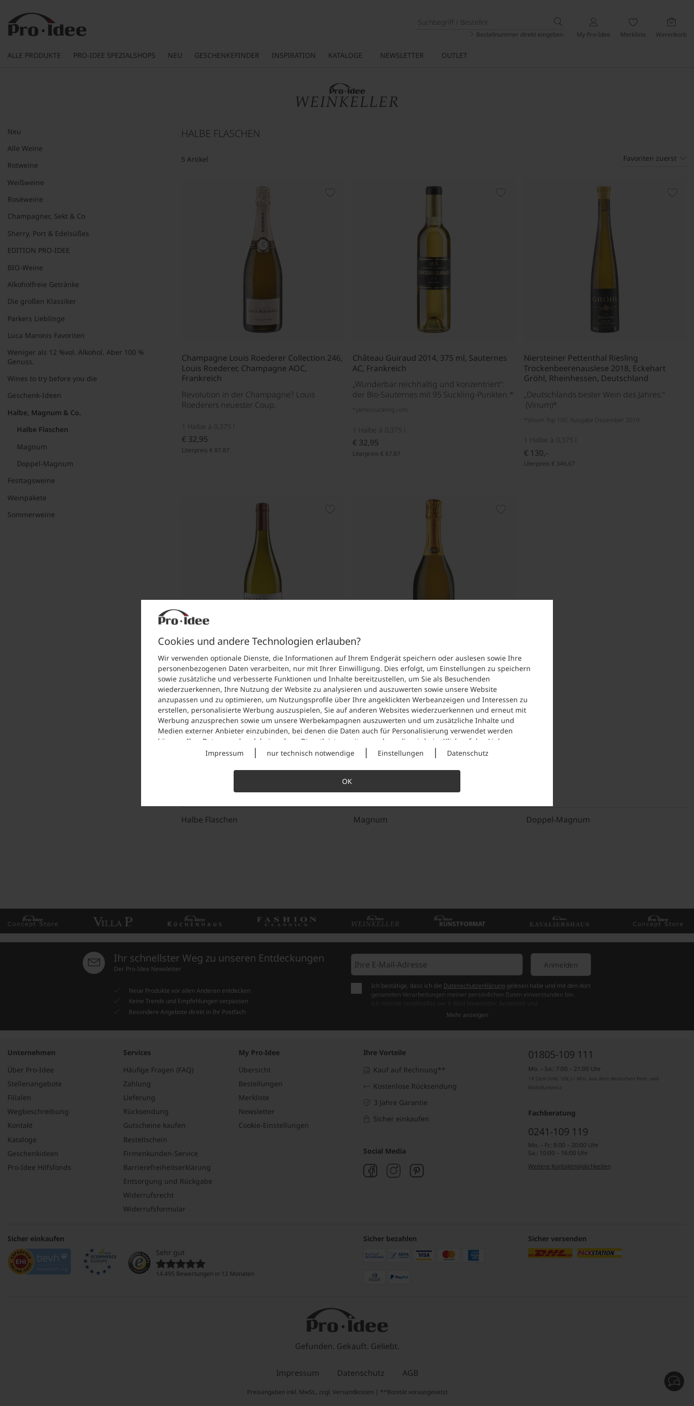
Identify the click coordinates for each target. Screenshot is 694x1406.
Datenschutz (468, 753)
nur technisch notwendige (310, 753)
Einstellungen (401, 753)
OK (347, 781)
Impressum (224, 753)
